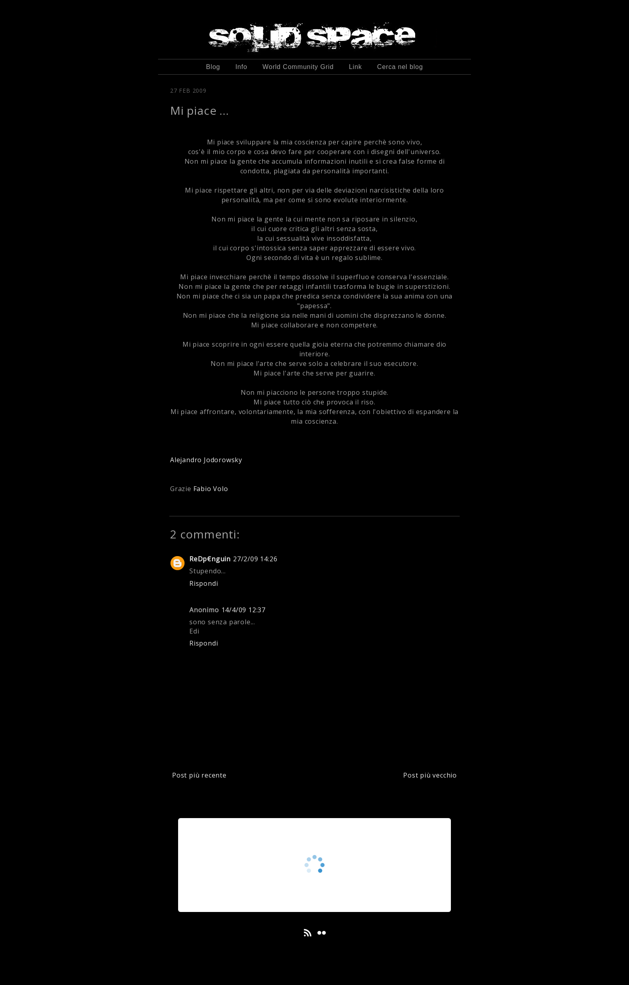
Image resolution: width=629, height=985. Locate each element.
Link (355, 66)
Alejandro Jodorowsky (206, 459)
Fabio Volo (210, 488)
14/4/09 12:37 (243, 609)
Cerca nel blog (400, 66)
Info (241, 66)
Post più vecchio (430, 775)
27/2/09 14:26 (255, 558)
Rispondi (203, 583)
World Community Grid (298, 66)
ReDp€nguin (210, 558)
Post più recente (199, 775)
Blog (213, 66)
